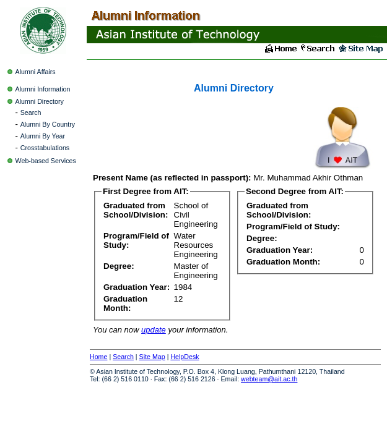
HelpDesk (184, 356)
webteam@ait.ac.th (269, 379)
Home (98, 356)
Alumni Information (43, 89)
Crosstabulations (44, 147)
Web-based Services (45, 160)
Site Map (152, 356)
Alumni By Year (42, 136)
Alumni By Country (47, 124)
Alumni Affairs (35, 71)
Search (30, 112)
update (153, 329)
